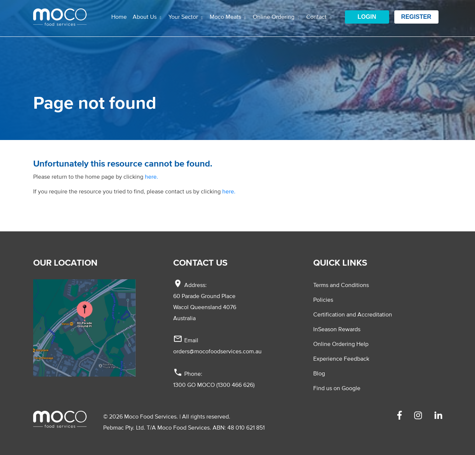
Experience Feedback (341, 358)
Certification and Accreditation (352, 314)
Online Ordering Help (341, 343)
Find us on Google (336, 388)
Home (119, 16)
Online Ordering (274, 16)
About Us (145, 16)
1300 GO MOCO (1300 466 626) (214, 384)
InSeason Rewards (336, 329)
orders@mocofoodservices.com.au (217, 351)
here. (151, 176)
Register (416, 17)
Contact (317, 16)
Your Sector (183, 16)
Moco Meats (226, 16)
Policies (323, 299)
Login (366, 17)
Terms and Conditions (341, 284)
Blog (319, 373)
